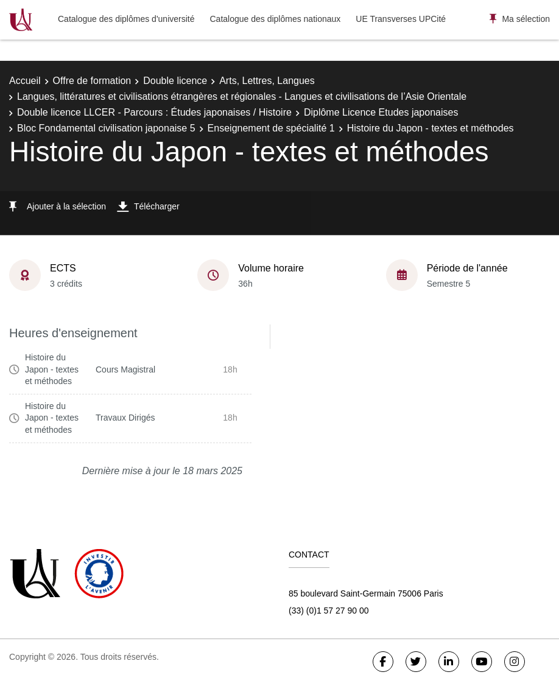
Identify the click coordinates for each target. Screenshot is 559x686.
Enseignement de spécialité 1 (271, 128)
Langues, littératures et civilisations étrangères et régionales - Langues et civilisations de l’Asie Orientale (241, 96)
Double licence (175, 80)
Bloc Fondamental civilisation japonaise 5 (106, 128)
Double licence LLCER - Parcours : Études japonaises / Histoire (154, 112)
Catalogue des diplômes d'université (126, 19)
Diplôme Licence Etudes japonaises (381, 112)
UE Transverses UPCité (401, 19)
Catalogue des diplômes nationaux (274, 19)
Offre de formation (92, 80)
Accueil (25, 80)
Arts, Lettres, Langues (267, 80)
